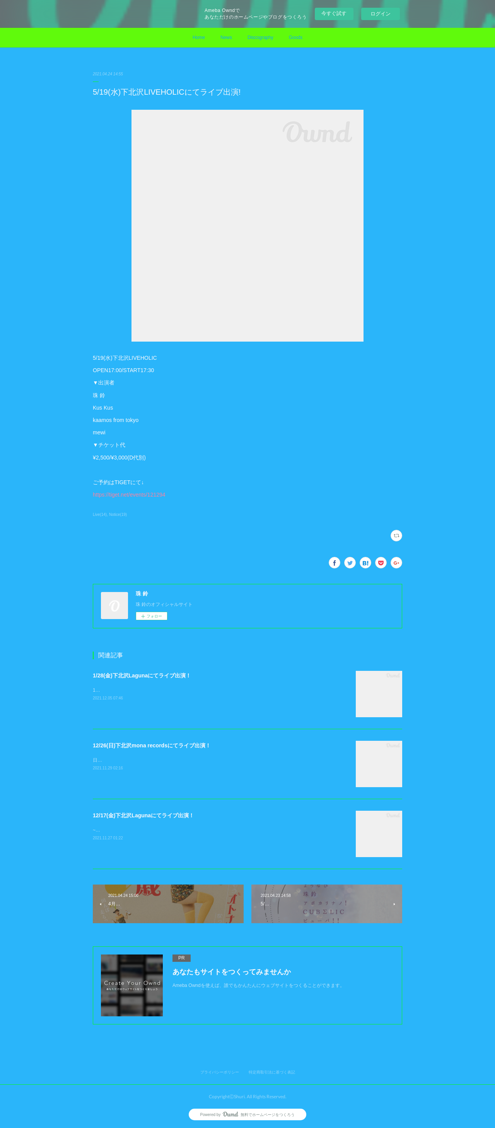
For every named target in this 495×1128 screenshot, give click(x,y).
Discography (260, 37)
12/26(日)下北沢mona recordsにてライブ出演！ (152, 745)
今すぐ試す (333, 13)
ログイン (380, 14)
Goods (295, 37)
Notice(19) (118, 514)
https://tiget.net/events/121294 (129, 495)
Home (199, 37)
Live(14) (100, 514)
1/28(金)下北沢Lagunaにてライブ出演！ (142, 675)
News (226, 37)
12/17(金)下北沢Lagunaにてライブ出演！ (143, 815)
